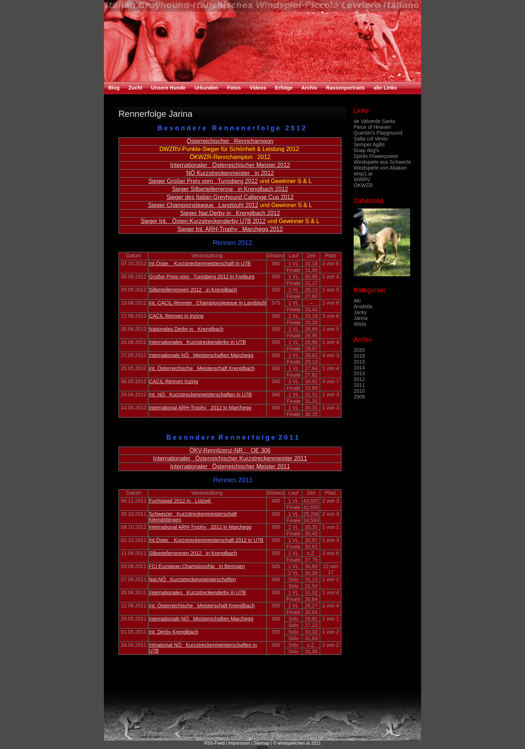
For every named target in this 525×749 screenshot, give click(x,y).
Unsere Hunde (168, 88)
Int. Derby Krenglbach (173, 632)
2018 (359, 356)
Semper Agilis (369, 144)
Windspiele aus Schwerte (382, 162)
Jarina (361, 318)
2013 (359, 373)
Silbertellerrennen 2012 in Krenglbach (193, 290)
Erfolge (283, 88)
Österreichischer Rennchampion (230, 141)
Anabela (363, 306)
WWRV (362, 179)
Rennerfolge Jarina (155, 114)
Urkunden (206, 88)
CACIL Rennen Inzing (173, 381)
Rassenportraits (345, 88)
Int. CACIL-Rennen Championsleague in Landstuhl (207, 303)
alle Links (385, 88)
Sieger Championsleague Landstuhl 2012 (203, 205)
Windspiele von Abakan (380, 168)
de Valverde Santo (374, 121)
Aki (357, 301)
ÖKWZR (363, 185)
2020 (359, 350)
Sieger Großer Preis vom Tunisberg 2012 (203, 181)
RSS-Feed (214, 743)
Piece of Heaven (372, 127)
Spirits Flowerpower (376, 156)
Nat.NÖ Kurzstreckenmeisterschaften (192, 579)
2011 (359, 385)
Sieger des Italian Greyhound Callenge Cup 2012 (230, 197)
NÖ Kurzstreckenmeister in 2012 (230, 173)
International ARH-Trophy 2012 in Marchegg (200, 408)
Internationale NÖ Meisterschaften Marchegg (201, 355)
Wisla (360, 324)
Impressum (239, 743)
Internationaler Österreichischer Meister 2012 (230, 165)
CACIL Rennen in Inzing (176, 316)
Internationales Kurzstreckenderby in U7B (197, 342)
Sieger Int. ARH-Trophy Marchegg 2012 (230, 229)
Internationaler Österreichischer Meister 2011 (230, 466)
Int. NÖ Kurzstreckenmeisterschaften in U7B (200, 394)
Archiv (309, 88)
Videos (258, 88)
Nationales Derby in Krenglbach (186, 329)
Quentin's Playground (378, 133)
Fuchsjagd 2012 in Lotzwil (180, 501)
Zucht (135, 88)
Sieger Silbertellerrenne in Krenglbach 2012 (230, 189)
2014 (359, 367)
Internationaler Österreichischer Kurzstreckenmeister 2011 (230, 458)
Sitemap (261, 743)
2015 (359, 362)
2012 (359, 379)
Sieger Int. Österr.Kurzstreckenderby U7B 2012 (203, 221)
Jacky (360, 312)
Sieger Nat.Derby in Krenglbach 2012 (230, 213)
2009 (359, 397)
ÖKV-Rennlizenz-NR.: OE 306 (230, 450)
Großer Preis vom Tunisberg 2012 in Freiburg (201, 277)
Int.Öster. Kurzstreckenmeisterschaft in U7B (199, 263)
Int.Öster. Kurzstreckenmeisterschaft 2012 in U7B (206, 540)
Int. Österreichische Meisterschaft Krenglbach (201, 368)
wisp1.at (363, 174)
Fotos (234, 88)
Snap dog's (366, 150)
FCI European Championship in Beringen (197, 566)
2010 (359, 391)
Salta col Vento (371, 139)
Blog (114, 88)
